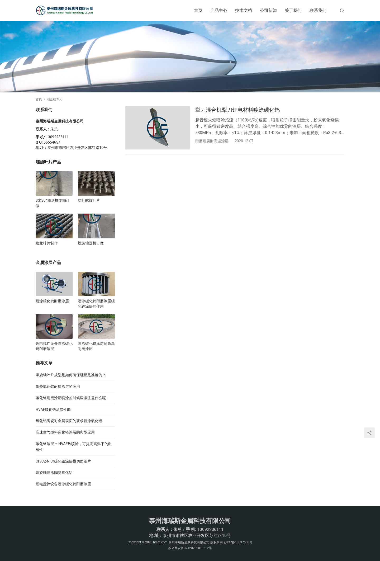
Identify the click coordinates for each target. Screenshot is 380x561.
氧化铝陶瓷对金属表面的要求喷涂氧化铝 (69, 421)
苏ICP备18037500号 (238, 542)
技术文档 (243, 10)
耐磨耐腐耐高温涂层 (212, 141)
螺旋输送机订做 (91, 243)
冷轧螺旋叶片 (89, 200)
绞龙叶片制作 (47, 243)
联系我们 (318, 10)
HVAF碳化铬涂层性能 (53, 409)
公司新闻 (268, 10)
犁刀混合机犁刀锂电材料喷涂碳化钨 (237, 110)
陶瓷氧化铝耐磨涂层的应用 (58, 386)
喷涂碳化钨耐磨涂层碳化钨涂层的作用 (96, 303)
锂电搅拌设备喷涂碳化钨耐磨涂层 (54, 346)
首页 (198, 10)
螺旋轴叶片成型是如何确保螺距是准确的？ (71, 375)
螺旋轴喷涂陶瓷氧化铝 (54, 472)
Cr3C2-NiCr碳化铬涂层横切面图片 (63, 461)
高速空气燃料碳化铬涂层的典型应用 (65, 432)
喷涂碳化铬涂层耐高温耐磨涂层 (96, 346)
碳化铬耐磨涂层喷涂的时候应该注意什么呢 (71, 398)
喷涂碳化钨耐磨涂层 (52, 301)
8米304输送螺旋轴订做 (53, 203)
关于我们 (293, 10)
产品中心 (218, 10)
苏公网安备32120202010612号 (190, 548)
